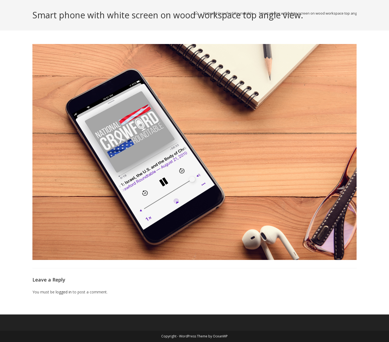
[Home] (196, 13)
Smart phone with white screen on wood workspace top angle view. (314, 13)
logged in (64, 291)
